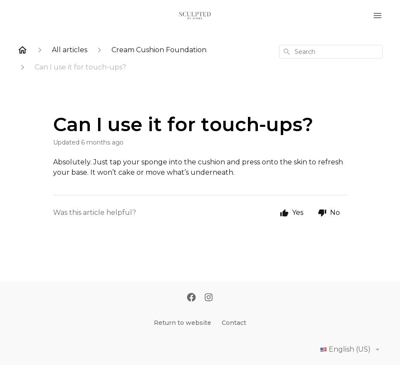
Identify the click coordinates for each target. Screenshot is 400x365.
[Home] (22, 50)
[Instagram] (208, 298)
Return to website (182, 323)
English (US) (351, 349)
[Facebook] (191, 298)
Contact (234, 323)
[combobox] (331, 52)
